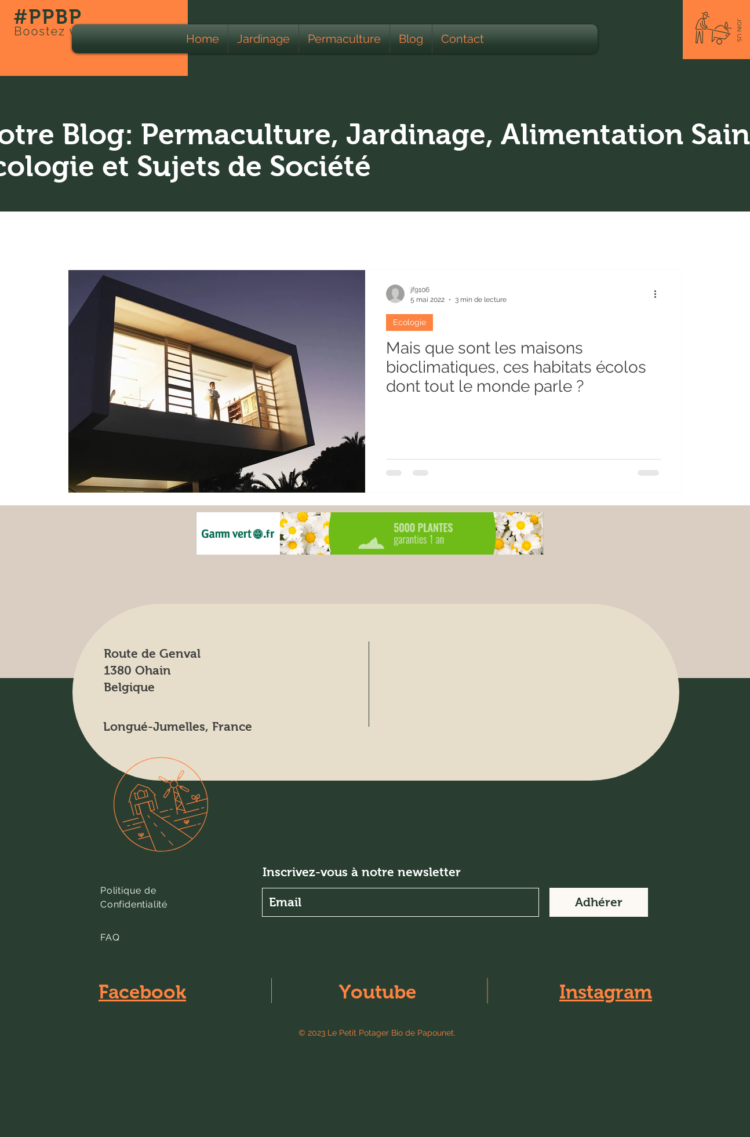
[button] (739, 30)
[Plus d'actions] (659, 294)
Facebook (142, 992)
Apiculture (367, 234)
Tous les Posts (98, 234)
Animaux (303, 234)
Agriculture (237, 234)
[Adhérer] (598, 902)
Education (584, 234)
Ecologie (171, 234)
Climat (525, 234)
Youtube (377, 992)
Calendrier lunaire (451, 234)
